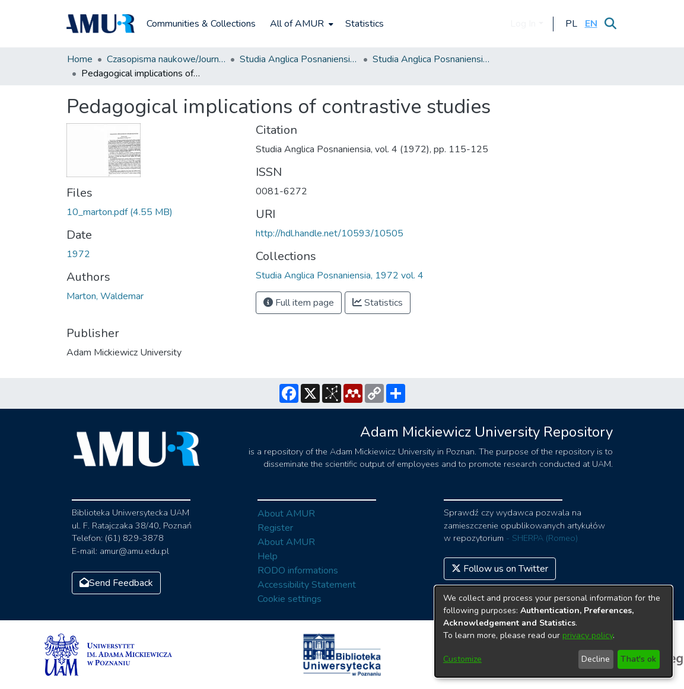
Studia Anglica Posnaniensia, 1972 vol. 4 (432, 59)
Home (80, 59)
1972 (78, 254)
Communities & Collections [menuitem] (201, 23)
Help (267, 556)
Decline (595, 659)
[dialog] (553, 631)
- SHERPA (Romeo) (542, 538)
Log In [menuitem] (523, 23)
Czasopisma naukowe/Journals (166, 59)
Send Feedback (116, 582)
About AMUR (286, 513)
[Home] (100, 23)
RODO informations (297, 570)
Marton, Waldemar (105, 296)
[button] (571, 24)
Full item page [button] (298, 302)
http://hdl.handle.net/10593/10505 (329, 233)
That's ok (638, 659)
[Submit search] (610, 24)
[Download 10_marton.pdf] (119, 212)
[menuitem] (300, 23)
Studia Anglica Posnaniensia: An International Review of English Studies (299, 59)
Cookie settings (289, 598)
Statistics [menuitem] (364, 23)
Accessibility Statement (306, 584)
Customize (462, 659)
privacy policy (587, 635)
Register (275, 527)
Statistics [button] (377, 302)
